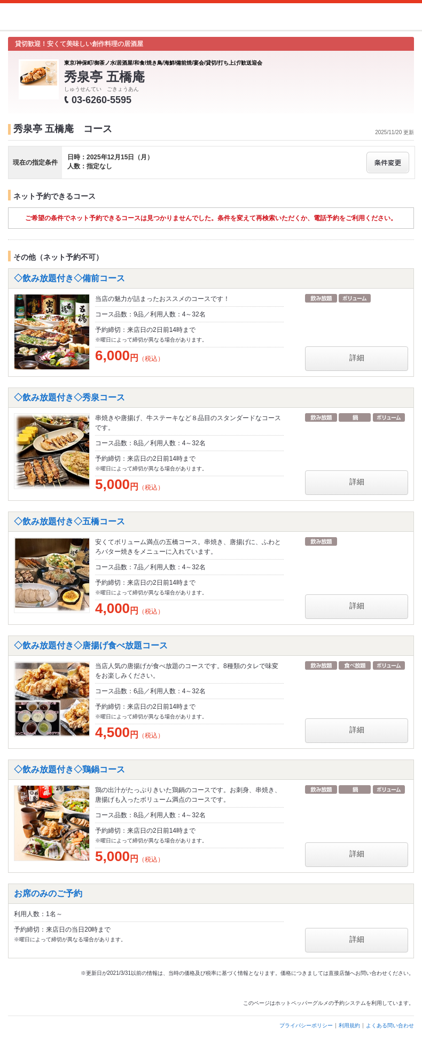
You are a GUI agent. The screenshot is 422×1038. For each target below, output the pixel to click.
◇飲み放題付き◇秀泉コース (69, 397)
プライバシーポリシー (306, 1025)
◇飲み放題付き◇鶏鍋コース (69, 769)
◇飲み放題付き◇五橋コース (69, 521)
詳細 (356, 357)
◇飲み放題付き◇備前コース (69, 278)
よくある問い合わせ (390, 1025)
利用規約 (349, 1025)
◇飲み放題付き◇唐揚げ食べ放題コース (91, 645)
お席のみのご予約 (48, 893)
